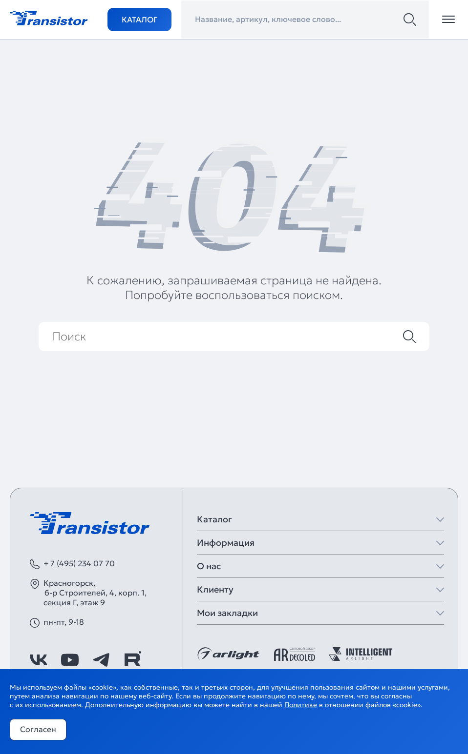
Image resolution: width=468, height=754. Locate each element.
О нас (209, 566)
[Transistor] (49, 17)
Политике (300, 704)
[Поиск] (410, 19)
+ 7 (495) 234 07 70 (79, 563)
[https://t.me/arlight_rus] (101, 660)
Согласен (38, 729)
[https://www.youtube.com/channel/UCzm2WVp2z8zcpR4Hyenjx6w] (70, 660)
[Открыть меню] (448, 19)
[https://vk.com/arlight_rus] (38, 660)
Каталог (139, 19)
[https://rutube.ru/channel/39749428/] (132, 660)
